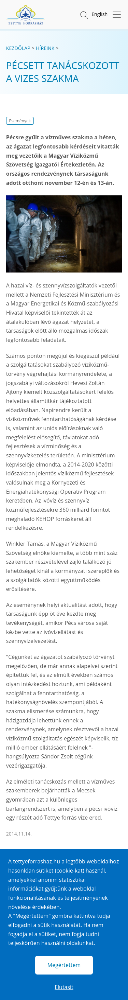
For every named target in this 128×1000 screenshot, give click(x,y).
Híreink (45, 48)
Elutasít (64, 987)
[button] (83, 14)
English (99, 14)
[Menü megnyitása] (115, 14)
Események (20, 121)
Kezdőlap (18, 48)
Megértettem (64, 965)
